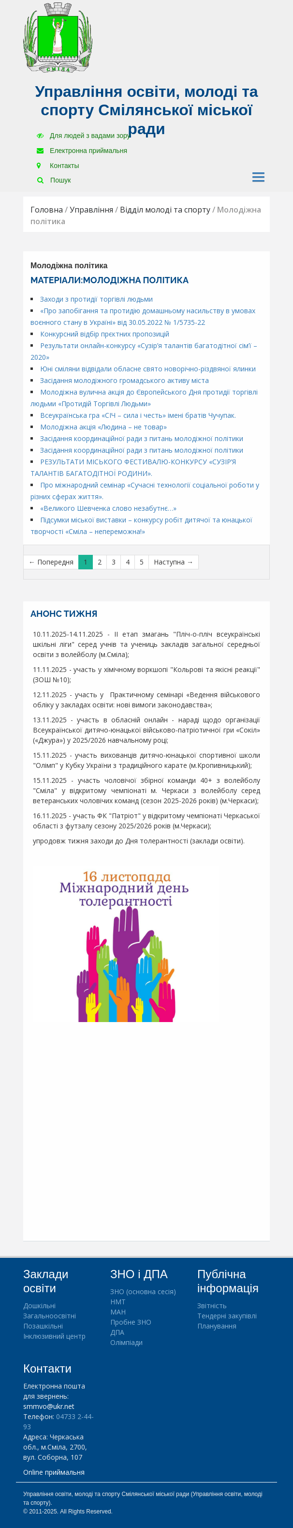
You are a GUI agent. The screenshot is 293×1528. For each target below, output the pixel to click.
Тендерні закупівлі (227, 1315)
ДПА (117, 1332)
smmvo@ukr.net (48, 1406)
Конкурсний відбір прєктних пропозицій (104, 333)
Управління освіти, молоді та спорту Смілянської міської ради (146, 110)
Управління (91, 209)
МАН (118, 1311)
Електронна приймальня (82, 150)
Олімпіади (126, 1342)
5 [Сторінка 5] (142, 561)
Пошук (54, 180)
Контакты (58, 165)
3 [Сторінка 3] (114, 561)
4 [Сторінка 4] (128, 561)
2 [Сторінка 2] (100, 561)
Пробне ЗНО (130, 1322)
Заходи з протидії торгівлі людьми (96, 299)
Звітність (212, 1305)
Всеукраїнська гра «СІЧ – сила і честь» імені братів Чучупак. (138, 415)
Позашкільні (43, 1325)
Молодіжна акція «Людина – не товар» (103, 426)
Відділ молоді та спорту (165, 209)
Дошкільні (39, 1305)
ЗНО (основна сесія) (143, 1291)
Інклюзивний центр (54, 1336)
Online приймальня (54, 1472)
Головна (46, 209)
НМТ (118, 1301)
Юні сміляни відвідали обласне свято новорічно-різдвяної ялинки (148, 368)
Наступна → (173, 561)
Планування (216, 1325)
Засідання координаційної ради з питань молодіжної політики (141, 438)
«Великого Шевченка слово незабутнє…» (108, 508)
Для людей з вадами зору (83, 135)
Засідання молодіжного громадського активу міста (124, 380)
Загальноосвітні (49, 1315)
